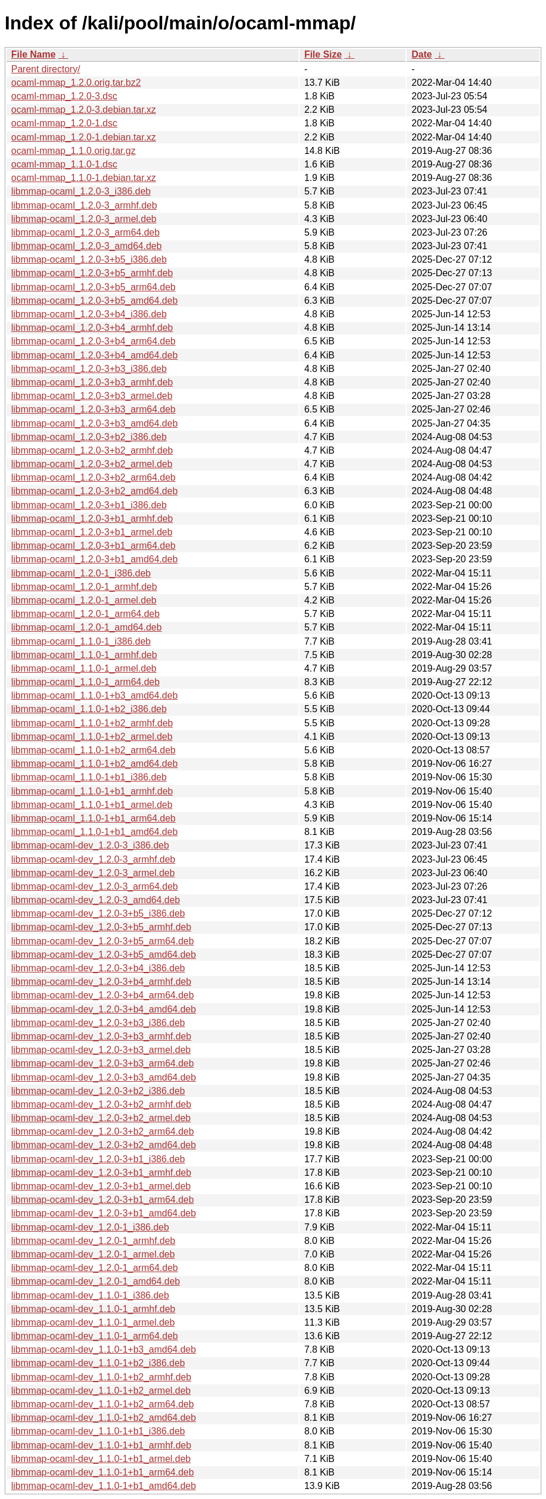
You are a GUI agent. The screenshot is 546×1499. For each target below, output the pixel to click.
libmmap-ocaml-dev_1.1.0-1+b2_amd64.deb (103, 1418)
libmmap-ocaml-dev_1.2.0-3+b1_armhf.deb (101, 1173)
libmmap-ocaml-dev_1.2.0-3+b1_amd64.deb (103, 1213)
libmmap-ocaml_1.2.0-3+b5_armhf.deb (92, 273)
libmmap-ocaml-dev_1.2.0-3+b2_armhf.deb (101, 1104)
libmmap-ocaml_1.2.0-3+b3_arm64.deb (93, 409)
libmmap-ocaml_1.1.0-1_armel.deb (83, 668)
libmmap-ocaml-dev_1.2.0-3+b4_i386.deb (98, 968)
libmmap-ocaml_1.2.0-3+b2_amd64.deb (94, 491)
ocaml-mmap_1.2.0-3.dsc (64, 96)
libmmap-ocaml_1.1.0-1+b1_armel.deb (91, 805)
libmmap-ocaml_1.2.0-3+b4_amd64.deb (94, 355)
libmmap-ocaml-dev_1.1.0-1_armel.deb (93, 1322)
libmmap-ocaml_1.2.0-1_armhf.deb (84, 587)
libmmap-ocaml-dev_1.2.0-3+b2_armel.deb (101, 1118)
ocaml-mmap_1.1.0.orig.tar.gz (73, 151)
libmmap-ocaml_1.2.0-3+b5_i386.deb (89, 259)
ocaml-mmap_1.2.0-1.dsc (64, 123)
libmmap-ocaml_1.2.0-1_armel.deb (83, 600)
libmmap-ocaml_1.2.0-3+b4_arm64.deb (93, 341)
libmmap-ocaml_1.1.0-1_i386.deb (80, 641)
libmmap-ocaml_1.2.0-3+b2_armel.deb (91, 464)
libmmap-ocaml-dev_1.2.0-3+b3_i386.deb (98, 1023)
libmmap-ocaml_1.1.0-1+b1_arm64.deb (93, 818)
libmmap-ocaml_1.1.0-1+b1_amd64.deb (94, 832)
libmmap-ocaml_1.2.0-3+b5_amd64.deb (94, 301)
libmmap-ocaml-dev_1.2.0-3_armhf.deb (93, 859)
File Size (323, 54)
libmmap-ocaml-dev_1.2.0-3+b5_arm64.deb (102, 941)
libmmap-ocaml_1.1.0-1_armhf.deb (84, 655)
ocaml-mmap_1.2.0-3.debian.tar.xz (83, 110)
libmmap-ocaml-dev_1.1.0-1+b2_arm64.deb (102, 1404)
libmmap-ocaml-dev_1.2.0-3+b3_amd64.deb (103, 1077)
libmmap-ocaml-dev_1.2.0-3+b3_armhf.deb (101, 1036)
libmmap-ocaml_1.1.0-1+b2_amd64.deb (94, 764)
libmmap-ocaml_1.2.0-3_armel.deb (83, 219)
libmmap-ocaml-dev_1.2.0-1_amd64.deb (95, 1281)
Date (421, 54)
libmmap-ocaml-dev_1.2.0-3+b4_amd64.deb (103, 1009)
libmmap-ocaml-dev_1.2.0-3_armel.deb (93, 873)
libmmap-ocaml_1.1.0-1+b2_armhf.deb (92, 723)
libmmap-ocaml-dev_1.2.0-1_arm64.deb (94, 1268)
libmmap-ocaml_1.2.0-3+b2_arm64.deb (93, 477)
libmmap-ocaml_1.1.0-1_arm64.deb (85, 682)
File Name (33, 54)
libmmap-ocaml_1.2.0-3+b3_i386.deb (89, 369)
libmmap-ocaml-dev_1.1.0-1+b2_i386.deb (98, 1363)
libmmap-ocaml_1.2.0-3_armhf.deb (84, 205)
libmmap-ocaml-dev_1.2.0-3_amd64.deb (95, 900)
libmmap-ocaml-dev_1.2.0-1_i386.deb (90, 1227)
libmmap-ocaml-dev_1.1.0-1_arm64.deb (94, 1336)
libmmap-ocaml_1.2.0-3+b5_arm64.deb (93, 287)
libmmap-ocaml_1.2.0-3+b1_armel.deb (91, 532)
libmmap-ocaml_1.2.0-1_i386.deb (80, 573)
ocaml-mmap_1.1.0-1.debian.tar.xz (83, 178)
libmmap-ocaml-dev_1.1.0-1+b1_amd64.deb (103, 1486)
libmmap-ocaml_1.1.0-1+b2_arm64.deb (93, 750)
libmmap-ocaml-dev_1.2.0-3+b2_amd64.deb (103, 1145)
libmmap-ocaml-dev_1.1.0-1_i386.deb (90, 1295)
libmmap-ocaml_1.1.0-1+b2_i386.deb (89, 709)
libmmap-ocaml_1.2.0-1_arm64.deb (85, 614)
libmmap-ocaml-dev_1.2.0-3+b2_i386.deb (98, 1091)
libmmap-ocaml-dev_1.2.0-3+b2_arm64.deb (102, 1131)
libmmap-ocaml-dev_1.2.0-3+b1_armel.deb (101, 1186)
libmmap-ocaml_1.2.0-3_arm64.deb (85, 232)
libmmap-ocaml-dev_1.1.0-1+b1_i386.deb (98, 1431)
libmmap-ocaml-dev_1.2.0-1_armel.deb (93, 1254)
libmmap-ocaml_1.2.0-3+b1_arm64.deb (93, 546)
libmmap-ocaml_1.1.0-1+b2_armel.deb (91, 737)
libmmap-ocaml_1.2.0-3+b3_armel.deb (91, 396)
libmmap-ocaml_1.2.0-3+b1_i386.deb (89, 505)
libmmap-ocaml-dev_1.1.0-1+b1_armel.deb (101, 1459)
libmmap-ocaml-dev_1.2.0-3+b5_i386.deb (98, 913)
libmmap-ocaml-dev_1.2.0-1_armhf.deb (93, 1241)
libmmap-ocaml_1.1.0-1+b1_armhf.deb (92, 791)
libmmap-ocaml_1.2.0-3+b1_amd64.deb (94, 559)
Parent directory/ (45, 69)
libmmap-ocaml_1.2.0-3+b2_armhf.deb (92, 450)
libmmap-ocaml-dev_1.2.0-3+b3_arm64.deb (102, 1063)
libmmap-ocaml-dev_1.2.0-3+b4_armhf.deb (101, 982)
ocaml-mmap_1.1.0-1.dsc (64, 164)
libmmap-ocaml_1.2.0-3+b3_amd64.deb (94, 423)
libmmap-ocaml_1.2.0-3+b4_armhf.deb (92, 328)
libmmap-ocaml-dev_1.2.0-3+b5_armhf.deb (101, 927)
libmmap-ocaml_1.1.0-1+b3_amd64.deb (94, 695)
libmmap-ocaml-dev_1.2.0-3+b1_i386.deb (98, 1159)
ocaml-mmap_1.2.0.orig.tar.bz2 (76, 83)
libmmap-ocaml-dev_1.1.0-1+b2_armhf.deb (101, 1377)
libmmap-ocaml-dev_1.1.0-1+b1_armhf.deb (101, 1445)
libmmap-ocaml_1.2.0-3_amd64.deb (86, 246)
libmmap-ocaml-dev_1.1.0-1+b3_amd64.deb (103, 1349)
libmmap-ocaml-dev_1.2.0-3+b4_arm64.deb (102, 995)
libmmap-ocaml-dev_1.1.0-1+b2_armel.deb (101, 1391)
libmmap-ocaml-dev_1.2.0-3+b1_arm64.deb (102, 1200)
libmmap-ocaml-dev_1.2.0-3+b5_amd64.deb (103, 955)
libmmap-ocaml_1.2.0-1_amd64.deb (86, 627)
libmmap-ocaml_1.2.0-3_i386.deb (80, 191)
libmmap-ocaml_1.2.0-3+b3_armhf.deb (92, 382)
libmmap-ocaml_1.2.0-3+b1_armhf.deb (92, 519)
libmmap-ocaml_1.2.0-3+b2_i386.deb (89, 437)
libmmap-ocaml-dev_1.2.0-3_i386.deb (90, 845)
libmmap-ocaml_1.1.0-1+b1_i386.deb (89, 777)
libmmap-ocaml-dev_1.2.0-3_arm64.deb (94, 886)
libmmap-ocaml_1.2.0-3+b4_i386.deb (89, 314)
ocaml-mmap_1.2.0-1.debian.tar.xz (83, 137)
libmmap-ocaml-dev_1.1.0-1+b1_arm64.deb (102, 1472)
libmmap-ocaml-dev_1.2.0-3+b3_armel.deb (101, 1050)
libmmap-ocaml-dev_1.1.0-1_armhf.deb (93, 1309)
